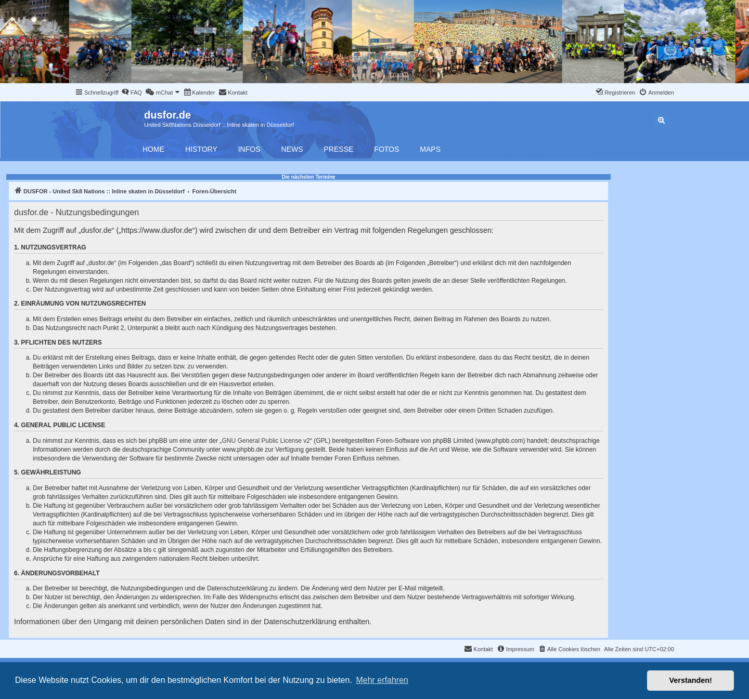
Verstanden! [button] (690, 680)
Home (153, 149)
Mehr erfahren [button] (382, 680)
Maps (430, 149)
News (292, 149)
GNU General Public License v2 (266, 440)
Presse (339, 149)
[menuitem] (131, 92)
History (201, 149)
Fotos (386, 149)
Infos (249, 149)
